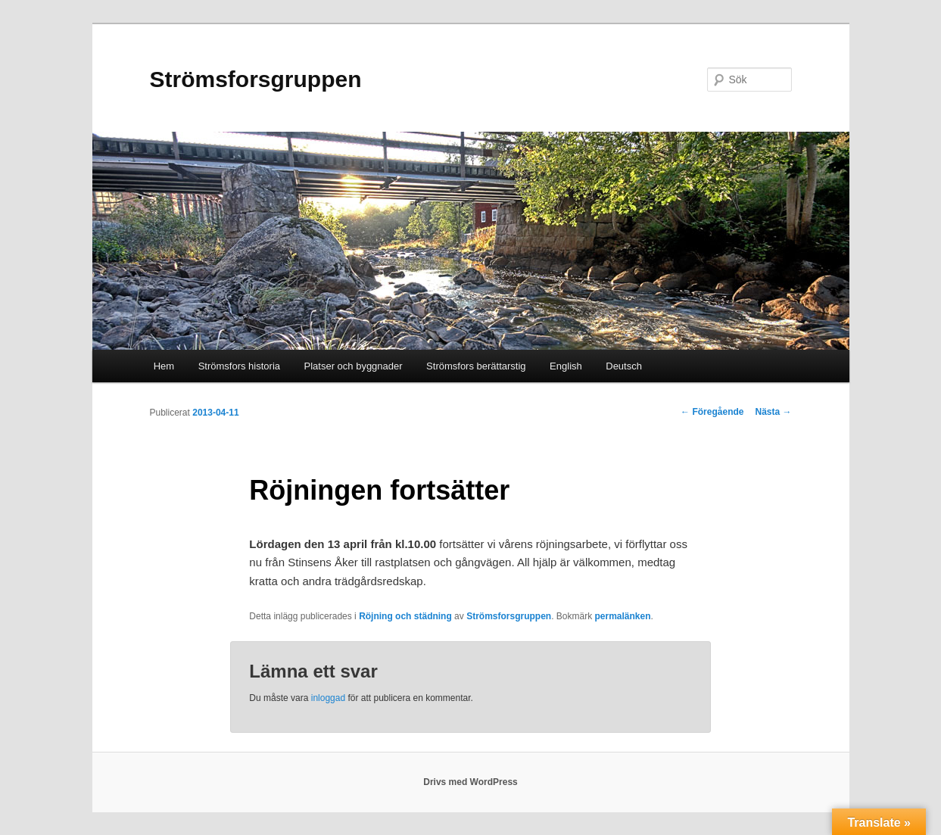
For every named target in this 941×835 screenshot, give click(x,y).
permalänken (623, 616)
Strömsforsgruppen (256, 79)
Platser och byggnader (353, 366)
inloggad (328, 698)
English (566, 366)
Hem (164, 366)
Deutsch (624, 366)
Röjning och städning (405, 616)
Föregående (712, 412)
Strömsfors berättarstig (476, 366)
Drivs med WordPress (470, 782)
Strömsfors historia (239, 366)
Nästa (773, 412)
